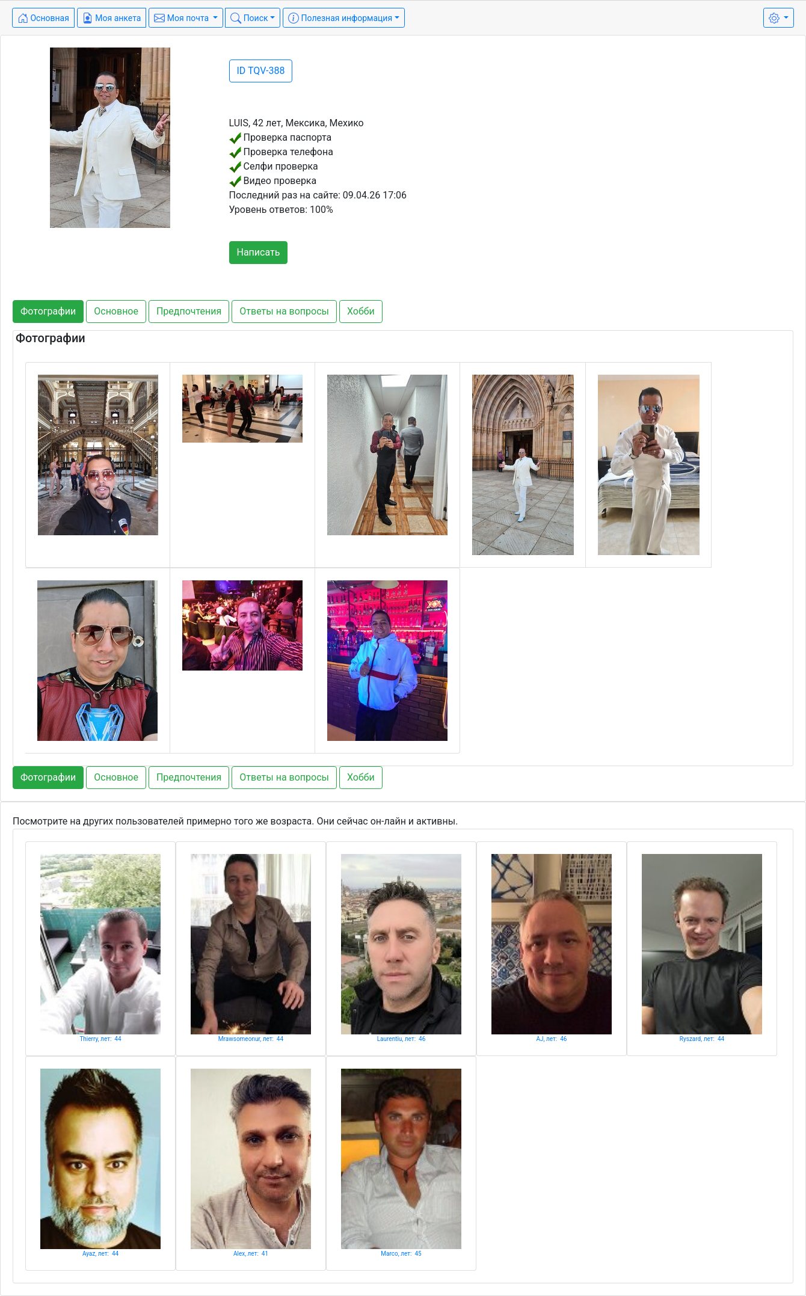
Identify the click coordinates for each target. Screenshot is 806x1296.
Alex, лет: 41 (250, 1253)
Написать (258, 252)
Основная (43, 18)
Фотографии (48, 311)
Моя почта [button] (182, 18)
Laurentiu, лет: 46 (401, 1039)
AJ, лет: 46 (552, 1039)
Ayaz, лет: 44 (100, 1253)
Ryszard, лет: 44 (702, 1039)
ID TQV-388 (261, 70)
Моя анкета (111, 18)
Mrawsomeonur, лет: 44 (250, 1039)
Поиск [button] (249, 18)
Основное (116, 311)
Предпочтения (188, 311)
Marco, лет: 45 (401, 1253)
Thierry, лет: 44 (100, 1039)
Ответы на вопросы (284, 311)
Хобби (361, 311)
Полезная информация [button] (340, 18)
